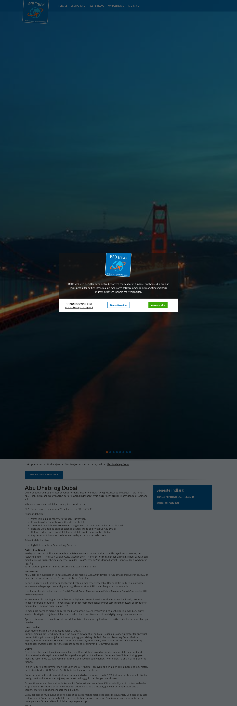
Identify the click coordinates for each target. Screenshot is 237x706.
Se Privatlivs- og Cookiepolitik (79, 307)
